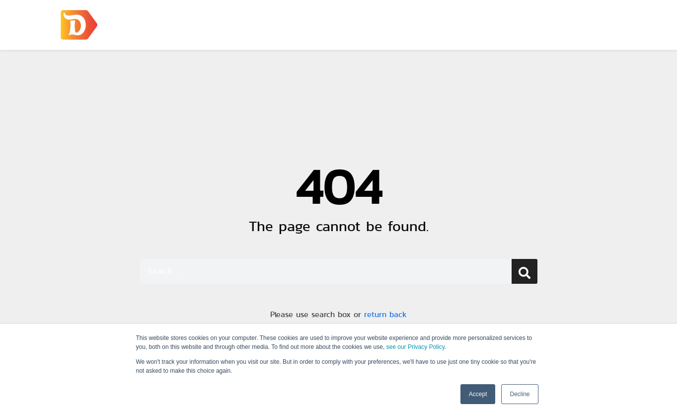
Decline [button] (519, 394)
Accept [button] (478, 394)
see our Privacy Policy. (416, 346)
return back (385, 314)
